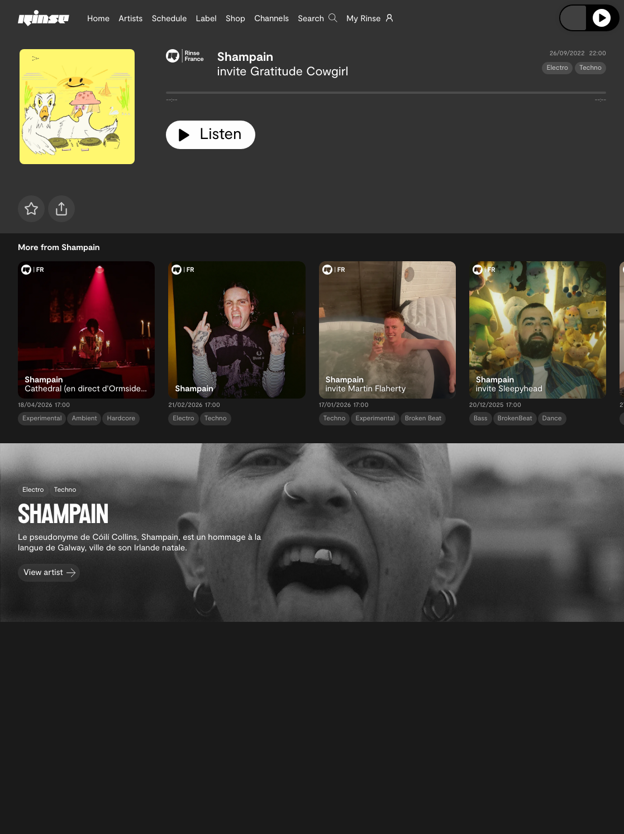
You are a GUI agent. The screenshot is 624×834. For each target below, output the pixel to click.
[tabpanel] (386, 95)
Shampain (245, 56)
